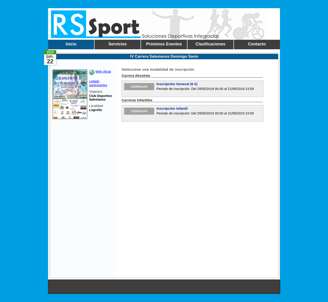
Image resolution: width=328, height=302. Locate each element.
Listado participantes (98, 83)
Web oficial (103, 71)
